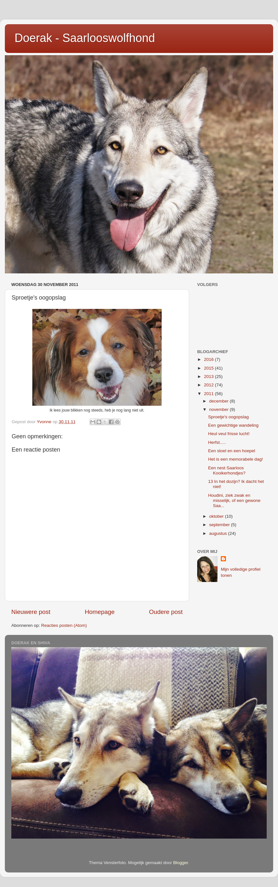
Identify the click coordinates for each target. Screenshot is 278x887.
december (219, 401)
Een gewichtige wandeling (233, 425)
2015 (209, 368)
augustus (218, 533)
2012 (209, 384)
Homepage (99, 611)
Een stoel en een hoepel (231, 450)
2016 (209, 359)
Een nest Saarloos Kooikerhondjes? (227, 470)
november (219, 409)
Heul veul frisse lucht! (229, 433)
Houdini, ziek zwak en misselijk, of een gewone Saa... (234, 500)
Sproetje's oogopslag (228, 416)
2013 (209, 376)
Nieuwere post (30, 611)
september (220, 524)
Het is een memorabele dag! (235, 459)
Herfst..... (217, 442)
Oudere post (166, 611)
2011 (209, 393)
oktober (217, 516)
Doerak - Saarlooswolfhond (85, 38)
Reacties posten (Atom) (64, 625)
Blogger (180, 862)
